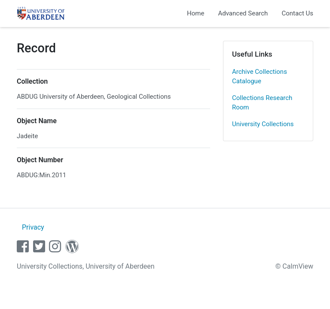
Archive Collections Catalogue (259, 76)
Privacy (33, 227)
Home (195, 13)
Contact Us (297, 13)
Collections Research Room (262, 103)
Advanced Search (243, 13)
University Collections (263, 124)
